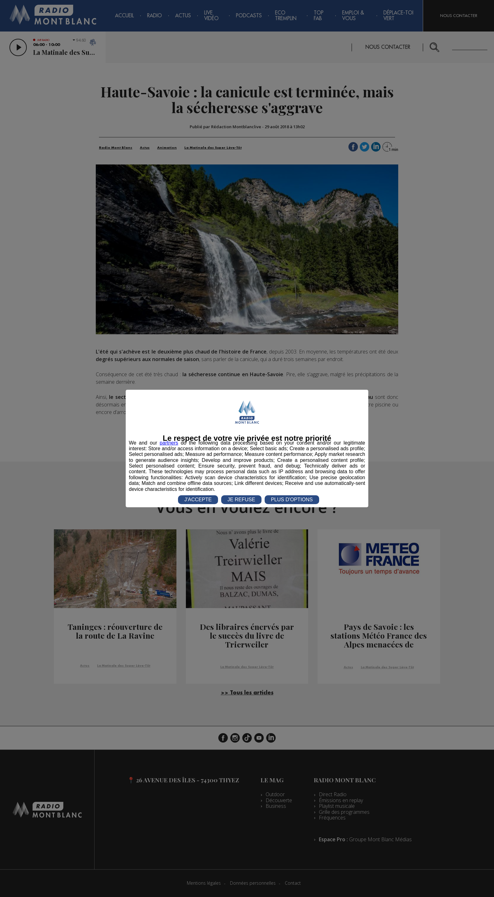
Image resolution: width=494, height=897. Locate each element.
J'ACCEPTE (198, 499)
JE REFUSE (241, 499)
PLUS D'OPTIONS (292, 499)
